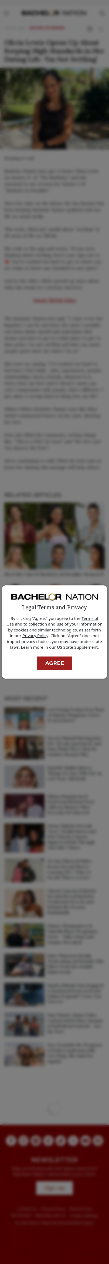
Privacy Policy (35, 635)
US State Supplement (77, 647)
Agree (54, 663)
